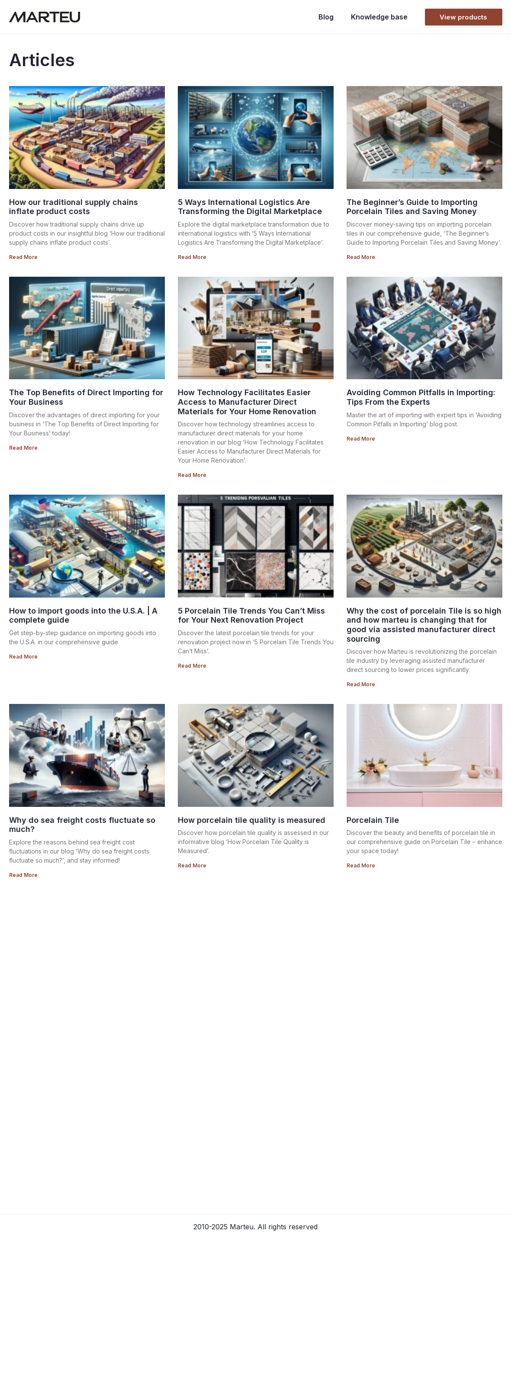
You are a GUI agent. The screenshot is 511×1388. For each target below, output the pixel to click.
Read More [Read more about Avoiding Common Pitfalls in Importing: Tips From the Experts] (361, 438)
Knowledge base (379, 17)
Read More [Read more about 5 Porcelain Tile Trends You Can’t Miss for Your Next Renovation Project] (192, 665)
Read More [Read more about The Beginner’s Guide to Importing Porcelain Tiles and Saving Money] (361, 257)
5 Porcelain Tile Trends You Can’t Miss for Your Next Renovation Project (251, 615)
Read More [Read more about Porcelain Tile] (361, 865)
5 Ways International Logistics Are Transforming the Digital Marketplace (250, 207)
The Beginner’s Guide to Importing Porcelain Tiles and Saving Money (412, 207)
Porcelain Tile (373, 820)
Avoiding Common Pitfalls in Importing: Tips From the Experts (421, 397)
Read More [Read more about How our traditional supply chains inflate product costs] (23, 257)
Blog (326, 17)
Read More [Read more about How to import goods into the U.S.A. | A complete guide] (23, 656)
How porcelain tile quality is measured (251, 820)
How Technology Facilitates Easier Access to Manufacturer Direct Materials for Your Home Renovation (247, 402)
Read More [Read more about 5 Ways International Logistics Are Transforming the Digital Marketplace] (192, 257)
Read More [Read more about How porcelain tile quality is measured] (192, 865)
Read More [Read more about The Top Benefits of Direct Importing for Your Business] (23, 448)
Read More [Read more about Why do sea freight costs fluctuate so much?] (23, 875)
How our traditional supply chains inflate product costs (73, 207)
